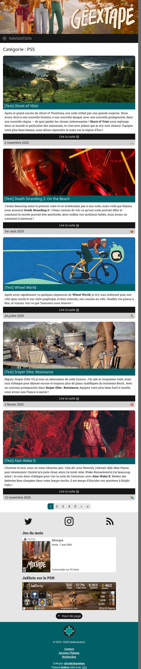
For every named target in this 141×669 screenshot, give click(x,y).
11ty (84, 667)
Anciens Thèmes (69, 653)
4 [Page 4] (69, 506)
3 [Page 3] (63, 506)
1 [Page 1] (50, 506)
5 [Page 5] (75, 506)
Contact (69, 649)
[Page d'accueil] (69, 17)
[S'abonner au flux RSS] (110, 521)
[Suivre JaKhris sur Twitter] (28, 521)
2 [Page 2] (57, 506)
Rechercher (69, 657)
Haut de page (69, 616)
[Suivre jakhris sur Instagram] (69, 521)
